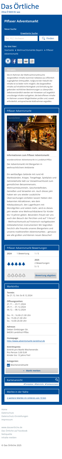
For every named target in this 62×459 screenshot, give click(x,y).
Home (4, 409)
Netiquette (6, 434)
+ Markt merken (31, 370)
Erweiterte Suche (29, 33)
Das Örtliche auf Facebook (14, 430)
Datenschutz (7, 412)
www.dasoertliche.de (11, 427)
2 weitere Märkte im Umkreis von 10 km (26, 398)
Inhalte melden (9, 437)
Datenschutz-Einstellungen (14, 416)
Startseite (9, 50)
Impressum (7, 419)
